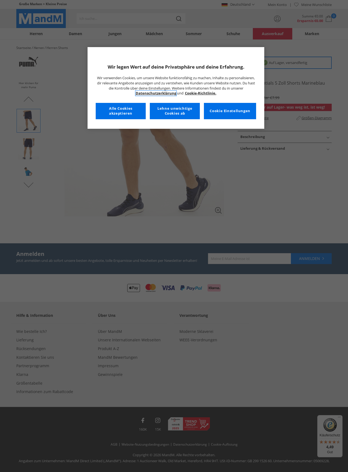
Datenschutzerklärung (156, 93)
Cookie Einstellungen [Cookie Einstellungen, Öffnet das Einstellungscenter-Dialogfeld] (230, 111)
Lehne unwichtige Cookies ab (174, 111)
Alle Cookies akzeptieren (120, 111)
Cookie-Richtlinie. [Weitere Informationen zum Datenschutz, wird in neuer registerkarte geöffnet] (200, 93)
